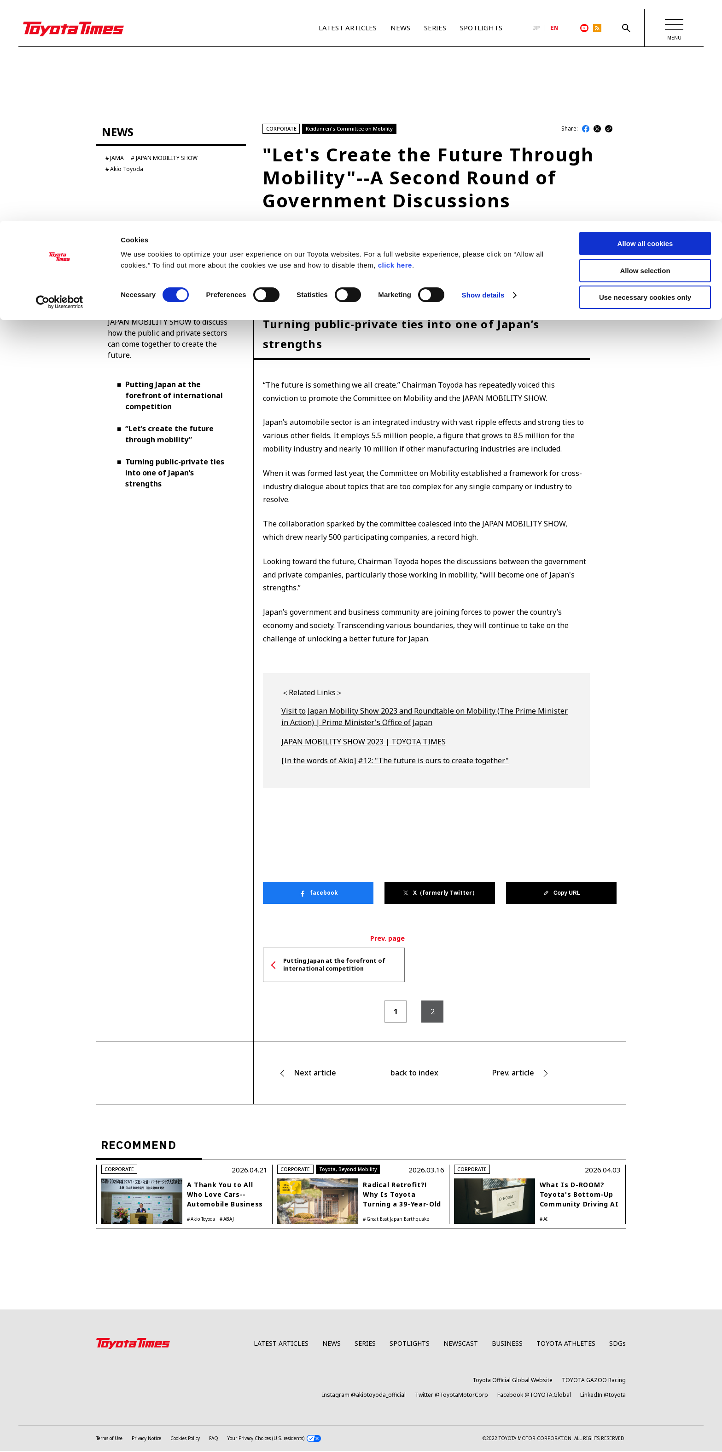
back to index (414, 1073)
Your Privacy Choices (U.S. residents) (274, 1439)
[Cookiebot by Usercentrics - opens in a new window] (59, 81)
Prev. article (513, 1073)
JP (536, 28)
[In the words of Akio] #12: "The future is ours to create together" (395, 761)
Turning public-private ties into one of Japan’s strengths (174, 473)
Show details (483, 74)
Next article (315, 1073)
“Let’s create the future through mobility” (169, 434)
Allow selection (645, 50)
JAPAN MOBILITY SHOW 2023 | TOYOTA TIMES (363, 742)
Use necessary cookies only (645, 76)
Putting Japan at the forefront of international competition (174, 396)
